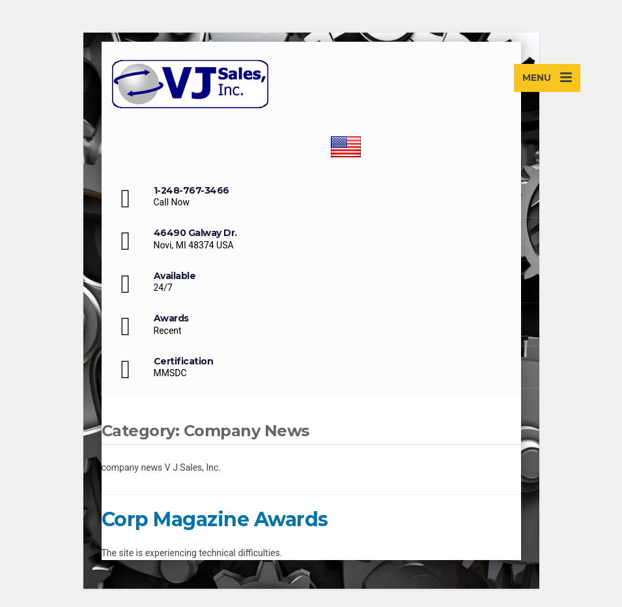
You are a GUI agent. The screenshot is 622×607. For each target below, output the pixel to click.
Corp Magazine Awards (215, 519)
